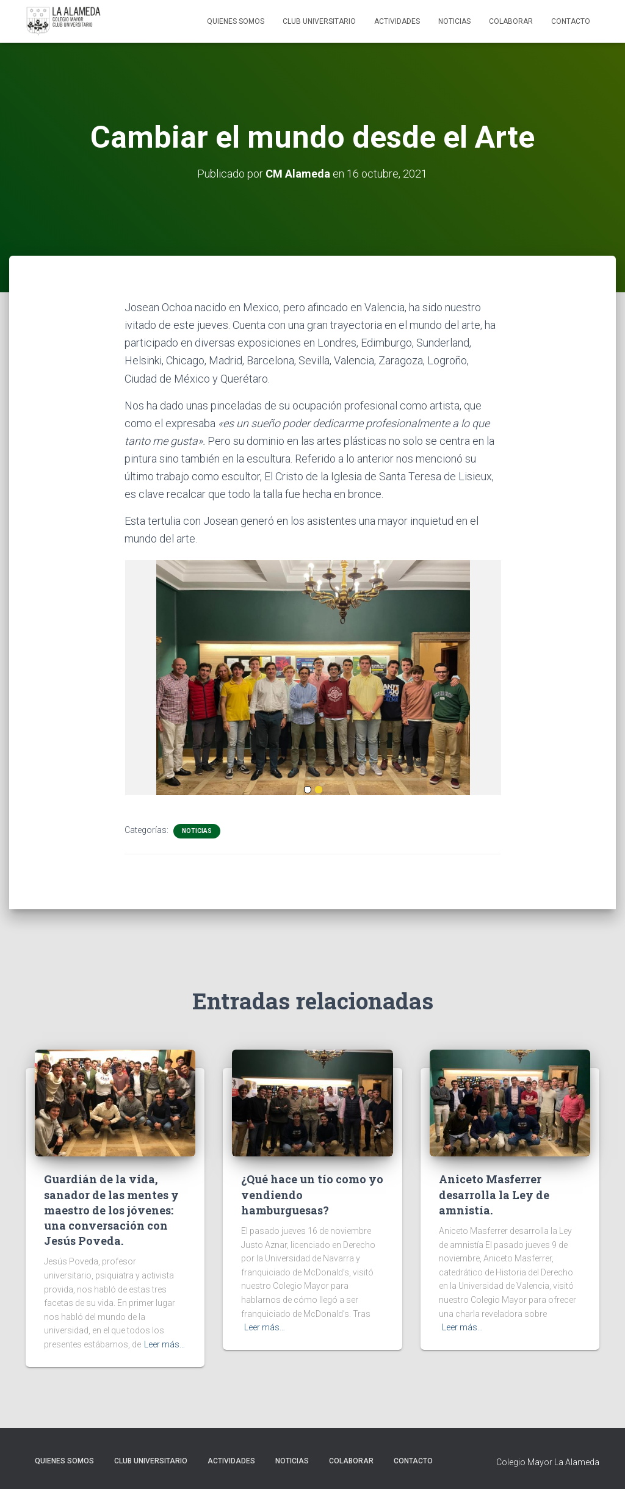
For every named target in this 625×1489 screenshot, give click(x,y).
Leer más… (164, 1344)
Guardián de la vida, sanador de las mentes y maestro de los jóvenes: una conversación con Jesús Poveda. (111, 1210)
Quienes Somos (235, 21)
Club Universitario (319, 21)
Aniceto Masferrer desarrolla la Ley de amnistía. (494, 1194)
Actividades (397, 21)
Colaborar (511, 21)
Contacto (570, 21)
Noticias (454, 21)
